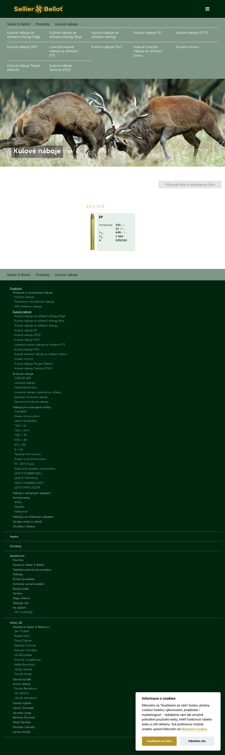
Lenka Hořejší (22, 731)
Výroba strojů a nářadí (27, 521)
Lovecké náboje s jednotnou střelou (38, 392)
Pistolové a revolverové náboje (33, 292)
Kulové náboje (66, 24)
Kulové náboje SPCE (192, 33)
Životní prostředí (23, 579)
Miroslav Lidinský (24, 727)
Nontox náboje (24, 297)
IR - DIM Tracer (24, 463)
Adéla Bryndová (24, 664)
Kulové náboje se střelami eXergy (104, 35)
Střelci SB (16, 622)
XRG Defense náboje (28, 306)
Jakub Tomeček (23, 708)
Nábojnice (21, 511)
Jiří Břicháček (23, 655)
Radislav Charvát (25, 645)
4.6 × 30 (19, 444)
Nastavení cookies (194, 729)
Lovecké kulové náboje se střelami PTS (63, 51)
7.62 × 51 (20, 425)
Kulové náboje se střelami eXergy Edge (23, 35)
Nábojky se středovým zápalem (33, 516)
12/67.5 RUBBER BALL (28, 473)
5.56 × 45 (20, 439)
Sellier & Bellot (18, 24)
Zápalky (19, 506)
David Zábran (23, 640)
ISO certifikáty (23, 612)
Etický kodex (21, 588)
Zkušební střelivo (24, 526)
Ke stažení (19, 607)
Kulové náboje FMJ (106, 47)
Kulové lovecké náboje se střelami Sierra (148, 51)
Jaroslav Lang (22, 712)
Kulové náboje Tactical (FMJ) (60, 67)
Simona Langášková (27, 659)
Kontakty (15, 546)
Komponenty (21, 497)
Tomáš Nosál (22, 674)
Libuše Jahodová (25, 697)
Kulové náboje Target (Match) (23, 67)
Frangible (20, 411)
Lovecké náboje (24, 382)
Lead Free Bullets (25, 420)
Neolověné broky (25, 387)
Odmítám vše (196, 741)
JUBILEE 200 (22, 378)
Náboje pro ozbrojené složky (32, 407)
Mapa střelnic (21, 598)
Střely (17, 502)
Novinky (18, 560)
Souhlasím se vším (159, 741)
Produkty (43, 24)
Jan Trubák (21, 631)
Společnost (17, 555)
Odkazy (18, 574)
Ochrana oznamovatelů (28, 584)
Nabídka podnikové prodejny (32, 569)
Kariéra (17, 593)
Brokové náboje (23, 373)
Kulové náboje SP (147, 33)
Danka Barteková (25, 688)
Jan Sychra (21, 693)
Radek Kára (21, 636)
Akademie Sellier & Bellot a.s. (31, 627)
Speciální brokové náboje (30, 397)
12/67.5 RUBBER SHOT (29, 483)
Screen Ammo (187, 47)
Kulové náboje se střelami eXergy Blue (65, 35)
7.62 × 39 (20, 435)
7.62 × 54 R (21, 430)
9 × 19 (18, 449)
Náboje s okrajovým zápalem (32, 493)
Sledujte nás (21, 603)
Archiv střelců (22, 684)
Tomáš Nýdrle (22, 703)
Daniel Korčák (22, 679)
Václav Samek (23, 669)
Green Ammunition (27, 416)
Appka (14, 536)
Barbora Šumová (24, 717)
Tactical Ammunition (27, 454)
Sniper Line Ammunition (30, 459)
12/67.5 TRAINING (26, 478)
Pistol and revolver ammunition (34, 468)
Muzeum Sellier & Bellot (28, 564)
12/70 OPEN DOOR (27, 487)
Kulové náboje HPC (22, 47)
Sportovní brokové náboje (31, 401)
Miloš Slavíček (22, 722)
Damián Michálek (25, 650)
